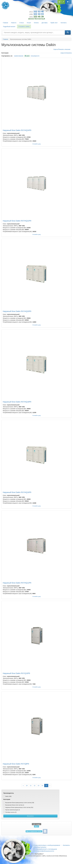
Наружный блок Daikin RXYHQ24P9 (17, 130)
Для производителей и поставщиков (45, 849)
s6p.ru (36, 826)
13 (38, 785)
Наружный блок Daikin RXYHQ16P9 (17, 492)
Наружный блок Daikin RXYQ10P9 (16, 673)
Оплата (36, 22)
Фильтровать (30, 816)
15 (46, 785)
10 (27, 785)
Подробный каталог (9, 26)
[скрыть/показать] (66, 53)
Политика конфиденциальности (43, 851)
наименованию (18, 56)
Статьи (21, 22)
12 (34, 785)
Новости (13, 22)
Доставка (44, 22)
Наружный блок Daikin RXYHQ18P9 (17, 402)
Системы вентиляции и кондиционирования (46, 845)
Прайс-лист (54, 22)
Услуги (29, 22)
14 (42, 785)
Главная (5, 22)
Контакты (63, 22)
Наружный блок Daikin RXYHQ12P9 (17, 583)
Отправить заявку (24, 26)
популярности (35, 56)
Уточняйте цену (36, 144)
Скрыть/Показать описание (61, 49)
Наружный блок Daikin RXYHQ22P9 (17, 221)
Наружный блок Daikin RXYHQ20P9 (17, 311)
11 (30, 785)
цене (27, 56)
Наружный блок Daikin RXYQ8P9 (16, 764)
